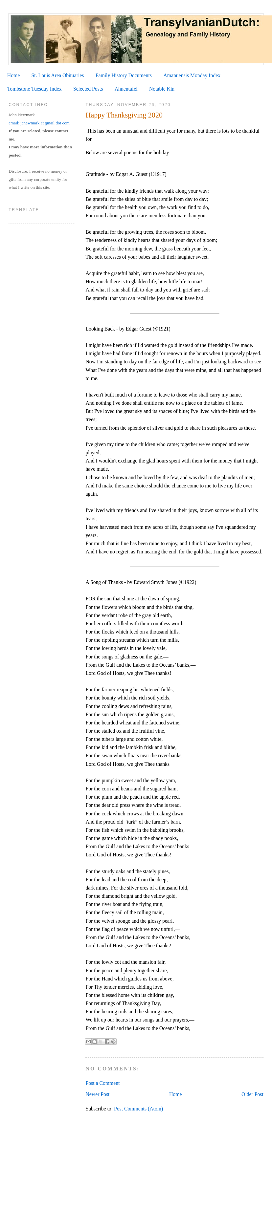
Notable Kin (161, 89)
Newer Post (97, 1094)
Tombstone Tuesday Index (34, 89)
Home (13, 75)
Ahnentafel (126, 89)
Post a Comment (102, 1083)
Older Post (252, 1094)
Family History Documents (124, 75)
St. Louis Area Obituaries (58, 75)
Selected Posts (88, 89)
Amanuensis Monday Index (191, 75)
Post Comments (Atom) (138, 1108)
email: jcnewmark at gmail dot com (39, 122)
